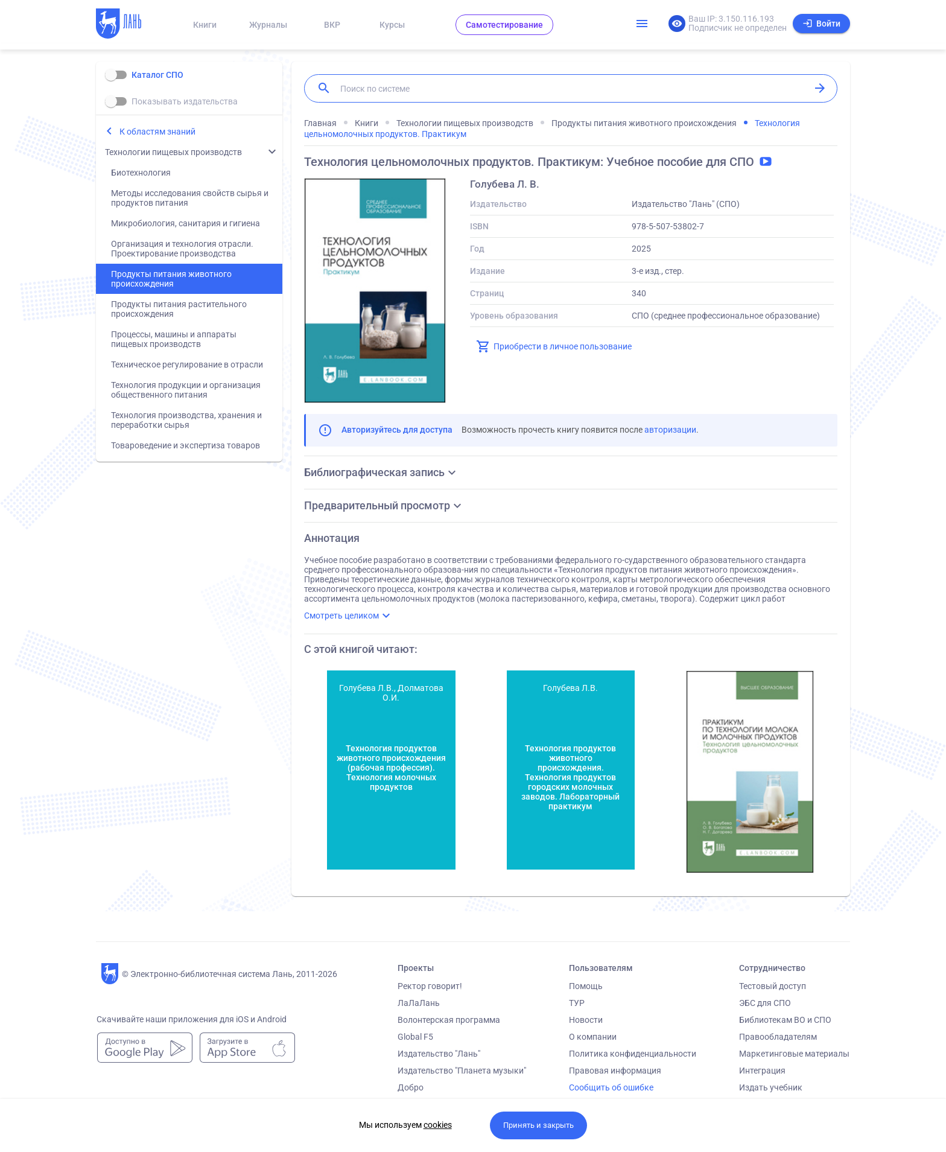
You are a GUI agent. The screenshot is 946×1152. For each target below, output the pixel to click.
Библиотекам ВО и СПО (785, 1020)
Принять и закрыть (538, 1125)
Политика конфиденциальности (632, 1053)
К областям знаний (157, 131)
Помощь (586, 986)
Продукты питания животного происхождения (171, 278)
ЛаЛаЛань (419, 1003)
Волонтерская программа (449, 1020)
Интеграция (762, 1070)
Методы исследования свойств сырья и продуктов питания (189, 198)
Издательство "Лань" (439, 1053)
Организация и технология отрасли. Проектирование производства (182, 248)
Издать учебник (770, 1087)
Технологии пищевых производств (173, 152)
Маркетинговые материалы (794, 1053)
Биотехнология (141, 172)
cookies (438, 1125)
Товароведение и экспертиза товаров (185, 445)
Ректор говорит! (430, 986)
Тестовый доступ (772, 986)
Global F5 (415, 1037)
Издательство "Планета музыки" (462, 1070)
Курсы (392, 25)
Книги (205, 25)
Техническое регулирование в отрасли (187, 364)
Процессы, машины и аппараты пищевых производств (174, 339)
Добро (411, 1087)
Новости (586, 1020)
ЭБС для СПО (765, 1003)
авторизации (670, 429)
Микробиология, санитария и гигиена (185, 223)
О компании (593, 1037)
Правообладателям (778, 1037)
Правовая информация (615, 1070)
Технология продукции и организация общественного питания (186, 389)
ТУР (577, 1003)
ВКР (332, 25)
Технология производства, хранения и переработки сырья (186, 420)
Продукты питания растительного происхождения (179, 309)
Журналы (268, 25)
